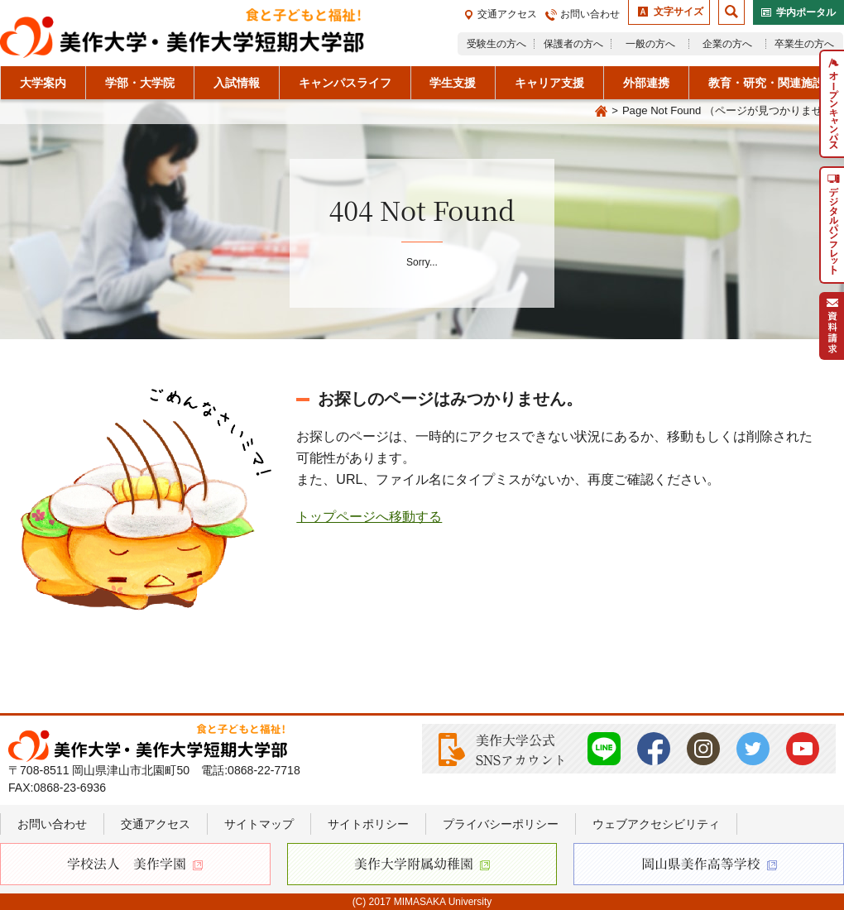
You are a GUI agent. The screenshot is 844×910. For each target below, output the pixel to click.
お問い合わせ (590, 14)
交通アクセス (507, 14)
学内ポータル (806, 12)
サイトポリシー (368, 824)
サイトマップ (259, 824)
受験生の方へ (496, 44)
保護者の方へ (573, 44)
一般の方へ (650, 44)
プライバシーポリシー (501, 824)
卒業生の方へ (804, 44)
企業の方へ (727, 44)
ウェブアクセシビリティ (656, 824)
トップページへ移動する (369, 517)
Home (600, 111)
